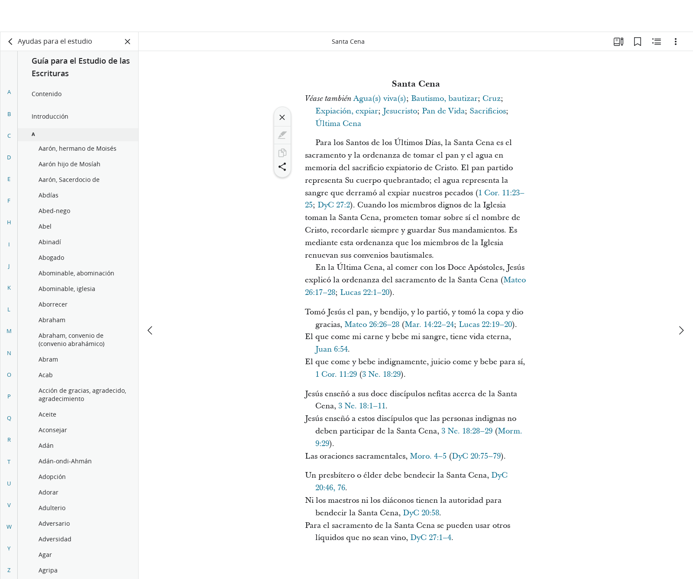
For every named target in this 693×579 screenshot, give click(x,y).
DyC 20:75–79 (476, 456)
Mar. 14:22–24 (429, 324)
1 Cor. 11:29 (336, 374)
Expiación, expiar (346, 111)
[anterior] (150, 298)
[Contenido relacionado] (656, 41)
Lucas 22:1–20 (364, 292)
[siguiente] (681, 298)
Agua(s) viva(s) (379, 98)
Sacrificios (488, 111)
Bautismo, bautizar (444, 98)
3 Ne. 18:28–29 (466, 431)
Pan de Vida (443, 111)
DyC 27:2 (333, 205)
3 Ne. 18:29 (381, 374)
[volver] (11, 42)
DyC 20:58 (421, 513)
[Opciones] (675, 41)
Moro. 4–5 (428, 456)
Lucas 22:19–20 (485, 324)
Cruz (492, 98)
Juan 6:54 (331, 349)
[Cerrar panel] (128, 42)
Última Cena (338, 123)
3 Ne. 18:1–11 (361, 406)
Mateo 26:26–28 (371, 324)
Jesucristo (400, 111)
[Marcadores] (637, 41)
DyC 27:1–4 (430, 537)
